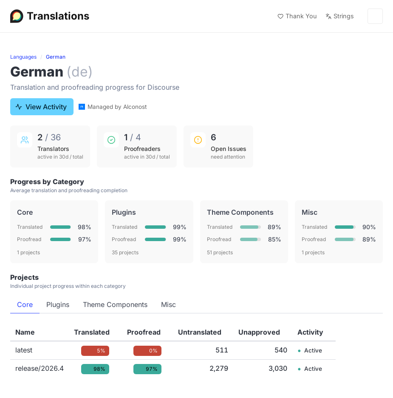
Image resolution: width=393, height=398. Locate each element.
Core (25, 304)
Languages (23, 57)
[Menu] (375, 16)
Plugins (57, 304)
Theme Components (115, 304)
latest (23, 350)
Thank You (297, 16)
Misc (168, 304)
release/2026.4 (39, 368)
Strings (339, 16)
